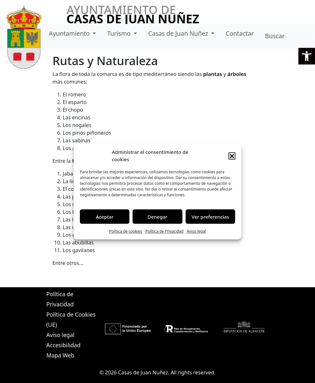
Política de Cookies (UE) (71, 319)
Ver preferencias (210, 217)
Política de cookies (125, 231)
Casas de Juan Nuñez (179, 33)
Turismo (119, 33)
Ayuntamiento (70, 33)
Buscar (275, 36)
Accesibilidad (63, 345)
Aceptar (105, 217)
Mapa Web (60, 355)
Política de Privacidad (164, 231)
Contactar (240, 33)
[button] (306, 56)
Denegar (157, 217)
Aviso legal (196, 231)
